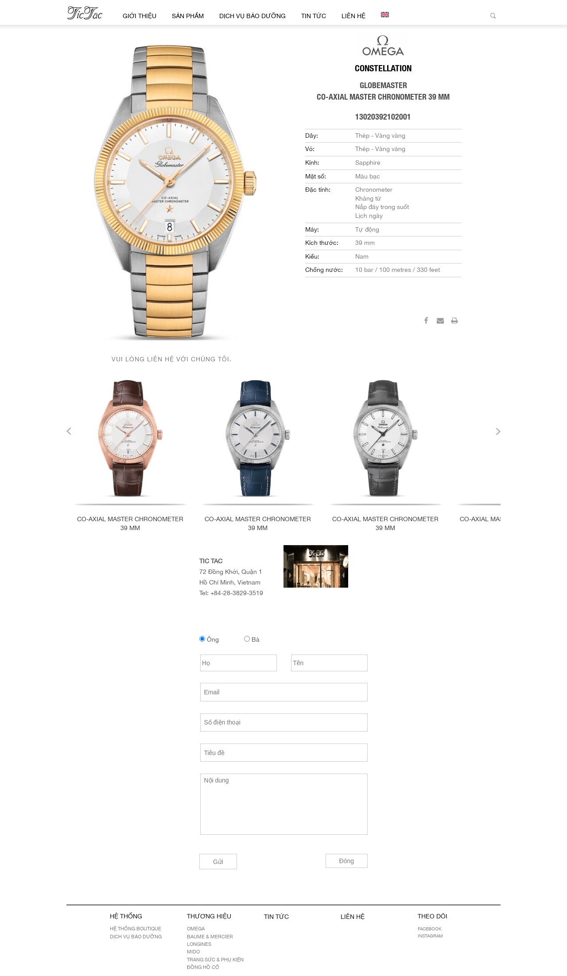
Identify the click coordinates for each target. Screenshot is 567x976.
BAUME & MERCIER (210, 936)
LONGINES (199, 944)
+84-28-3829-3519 (236, 592)
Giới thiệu (139, 15)
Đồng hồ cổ (203, 967)
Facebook (430, 928)
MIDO (193, 951)
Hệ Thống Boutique (135, 928)
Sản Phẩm (188, 15)
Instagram (430, 935)
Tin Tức (313, 15)
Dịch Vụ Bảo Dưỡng (252, 15)
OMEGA (196, 928)
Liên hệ (353, 15)
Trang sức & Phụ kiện (215, 959)
